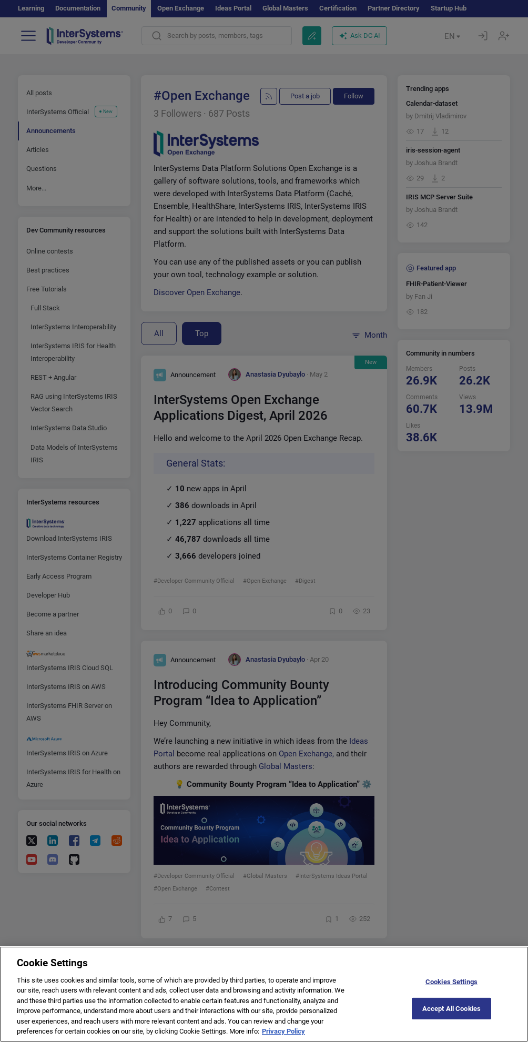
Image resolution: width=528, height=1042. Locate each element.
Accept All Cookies (451, 1018)
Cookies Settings (451, 991)
